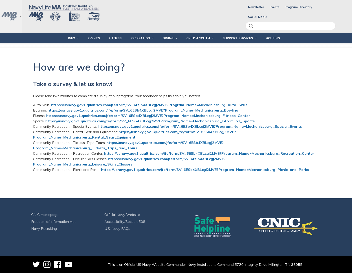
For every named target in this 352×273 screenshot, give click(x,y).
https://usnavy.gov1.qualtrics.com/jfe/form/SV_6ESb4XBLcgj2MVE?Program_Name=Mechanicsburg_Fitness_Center (148, 115)
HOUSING (273, 38)
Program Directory (298, 7)
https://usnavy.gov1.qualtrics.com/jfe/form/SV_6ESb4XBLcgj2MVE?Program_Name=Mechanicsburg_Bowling (143, 110)
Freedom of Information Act (53, 221)
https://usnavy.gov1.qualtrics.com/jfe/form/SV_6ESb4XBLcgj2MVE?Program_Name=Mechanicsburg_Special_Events (200, 126)
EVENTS (94, 38)
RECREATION (140, 38)
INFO (71, 38)
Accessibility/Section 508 (124, 221)
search (251, 26)
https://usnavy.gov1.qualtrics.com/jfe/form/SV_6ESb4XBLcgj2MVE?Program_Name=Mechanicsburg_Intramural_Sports (150, 121)
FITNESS (115, 38)
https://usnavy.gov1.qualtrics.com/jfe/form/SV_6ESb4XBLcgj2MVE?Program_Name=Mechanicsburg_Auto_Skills (149, 105)
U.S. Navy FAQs (117, 228)
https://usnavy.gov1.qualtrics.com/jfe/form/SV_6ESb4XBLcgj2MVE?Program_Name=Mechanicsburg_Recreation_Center (209, 153)
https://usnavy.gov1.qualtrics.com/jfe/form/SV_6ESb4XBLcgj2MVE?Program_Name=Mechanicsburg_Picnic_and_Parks (205, 169)
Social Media (257, 17)
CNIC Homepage (44, 214)
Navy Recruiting (44, 228)
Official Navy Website (122, 214)
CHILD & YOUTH (198, 38)
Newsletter (256, 7)
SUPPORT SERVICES (238, 38)
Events (274, 7)
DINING (168, 38)
